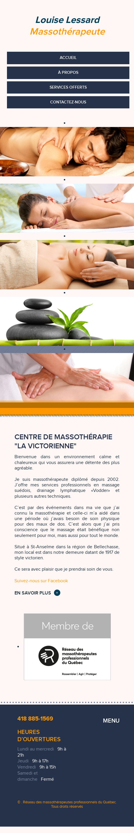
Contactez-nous (68, 102)
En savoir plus (33, 593)
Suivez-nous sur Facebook (41, 581)
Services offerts (68, 87)
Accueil (68, 57)
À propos (68, 72)
